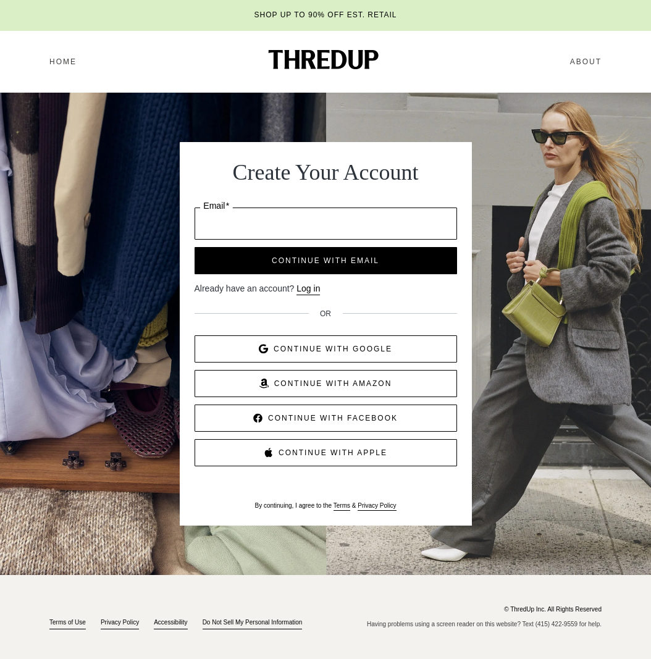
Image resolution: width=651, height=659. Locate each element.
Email (216, 206)
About (586, 61)
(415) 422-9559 (557, 624)
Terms (342, 505)
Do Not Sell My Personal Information (253, 622)
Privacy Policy (377, 505)
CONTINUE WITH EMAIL (325, 260)
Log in (308, 288)
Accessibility (170, 622)
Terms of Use (67, 622)
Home (63, 61)
